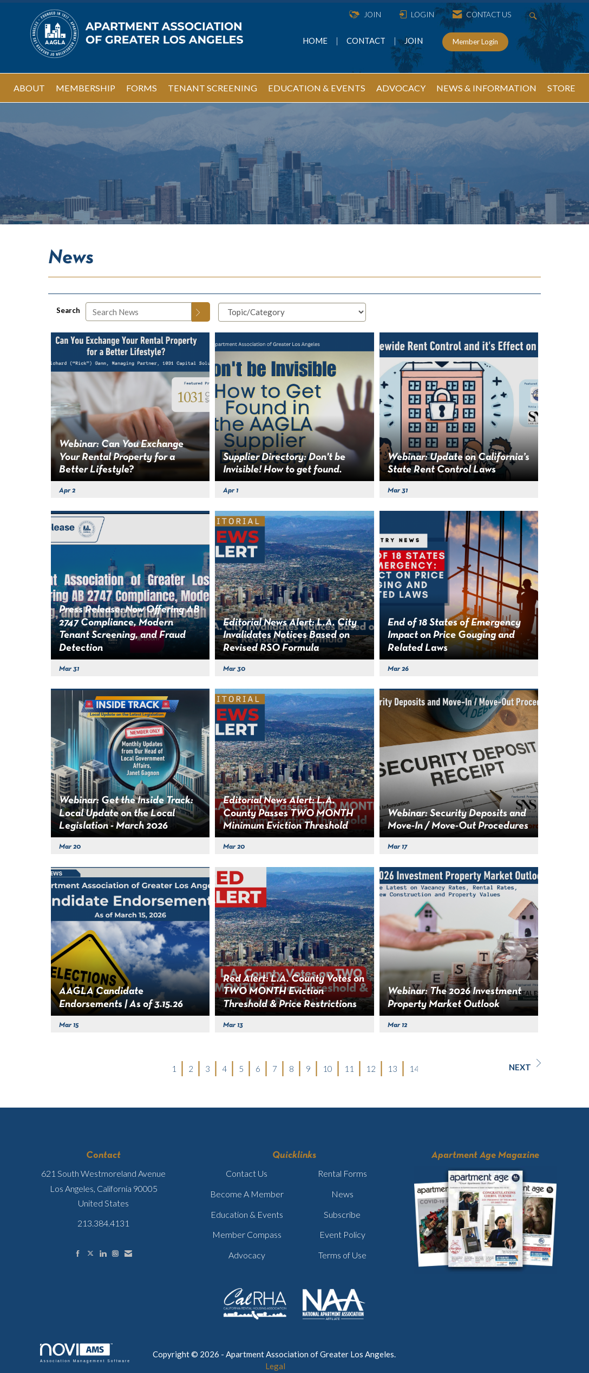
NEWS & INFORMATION (486, 88)
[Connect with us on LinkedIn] (102, 1253)
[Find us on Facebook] (78, 1253)
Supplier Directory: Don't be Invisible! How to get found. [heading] (284, 463)
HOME (316, 40)
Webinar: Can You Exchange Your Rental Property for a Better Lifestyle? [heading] (121, 457)
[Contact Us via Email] (128, 1253)
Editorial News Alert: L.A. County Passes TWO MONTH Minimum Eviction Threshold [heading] (288, 813)
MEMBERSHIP (85, 88)
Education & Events (247, 1214)
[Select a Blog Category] (292, 312)
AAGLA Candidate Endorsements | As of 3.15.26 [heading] (121, 998)
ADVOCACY (401, 88)
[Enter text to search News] (139, 311)
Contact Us (246, 1173)
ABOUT (29, 88)
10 (327, 1069)
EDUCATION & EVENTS (316, 88)
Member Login (475, 41)
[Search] (201, 312)
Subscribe (342, 1214)
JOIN (413, 40)
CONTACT (367, 40)
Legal (275, 1366)
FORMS (141, 88)
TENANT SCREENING (212, 88)
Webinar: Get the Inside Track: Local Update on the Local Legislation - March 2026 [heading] (126, 813)
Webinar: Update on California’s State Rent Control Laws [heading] (458, 463)
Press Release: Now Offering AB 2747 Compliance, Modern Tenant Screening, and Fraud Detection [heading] (129, 628)
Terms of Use (342, 1255)
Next (525, 1065)
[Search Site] (535, 15)
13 (392, 1069)
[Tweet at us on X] (90, 1253)
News (342, 1194)
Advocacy (246, 1255)
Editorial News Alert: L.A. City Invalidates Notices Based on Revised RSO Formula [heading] (290, 635)
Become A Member (247, 1194)
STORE (561, 88)
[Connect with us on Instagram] (115, 1253)
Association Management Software (85, 1353)
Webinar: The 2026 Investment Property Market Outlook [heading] (454, 998)
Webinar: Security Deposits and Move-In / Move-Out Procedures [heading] (458, 820)
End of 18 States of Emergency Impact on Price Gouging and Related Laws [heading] (454, 635)
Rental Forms (342, 1173)
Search (68, 310)
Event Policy (342, 1234)
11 (349, 1069)
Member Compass (247, 1234)
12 (371, 1069)
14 (414, 1069)
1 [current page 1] (174, 1069)
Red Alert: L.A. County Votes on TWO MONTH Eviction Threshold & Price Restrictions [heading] (293, 991)
